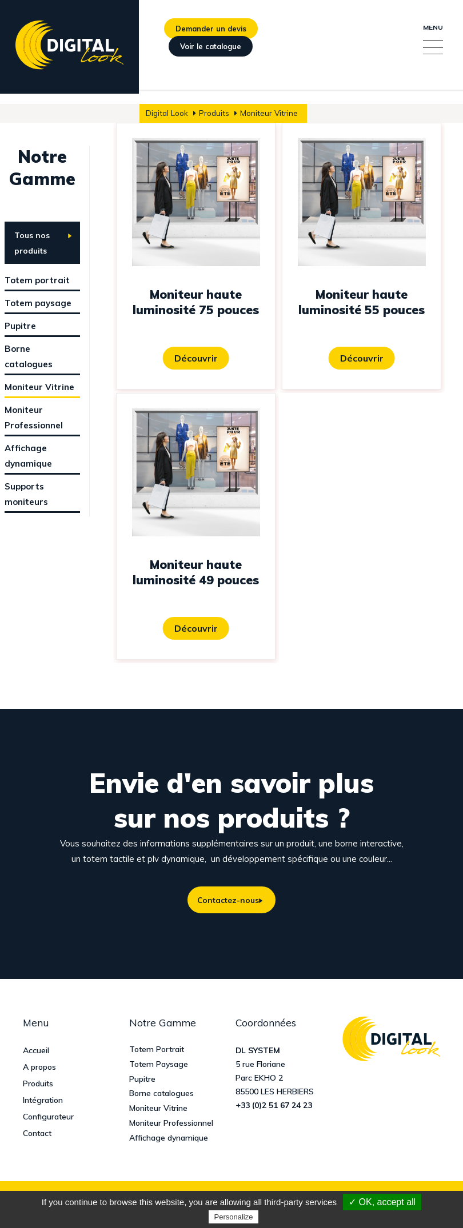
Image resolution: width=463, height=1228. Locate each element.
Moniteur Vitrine (158, 1110)
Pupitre (142, 1080)
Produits (214, 113)
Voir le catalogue (210, 58)
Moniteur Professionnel (171, 1125)
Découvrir (196, 358)
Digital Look (167, 113)
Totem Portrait (156, 1051)
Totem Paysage (158, 1065)
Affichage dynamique (168, 1140)
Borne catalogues (161, 1095)
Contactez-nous (226, 901)
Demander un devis (210, 32)
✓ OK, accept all (382, 1202)
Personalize (233, 1217)
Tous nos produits (32, 242)
